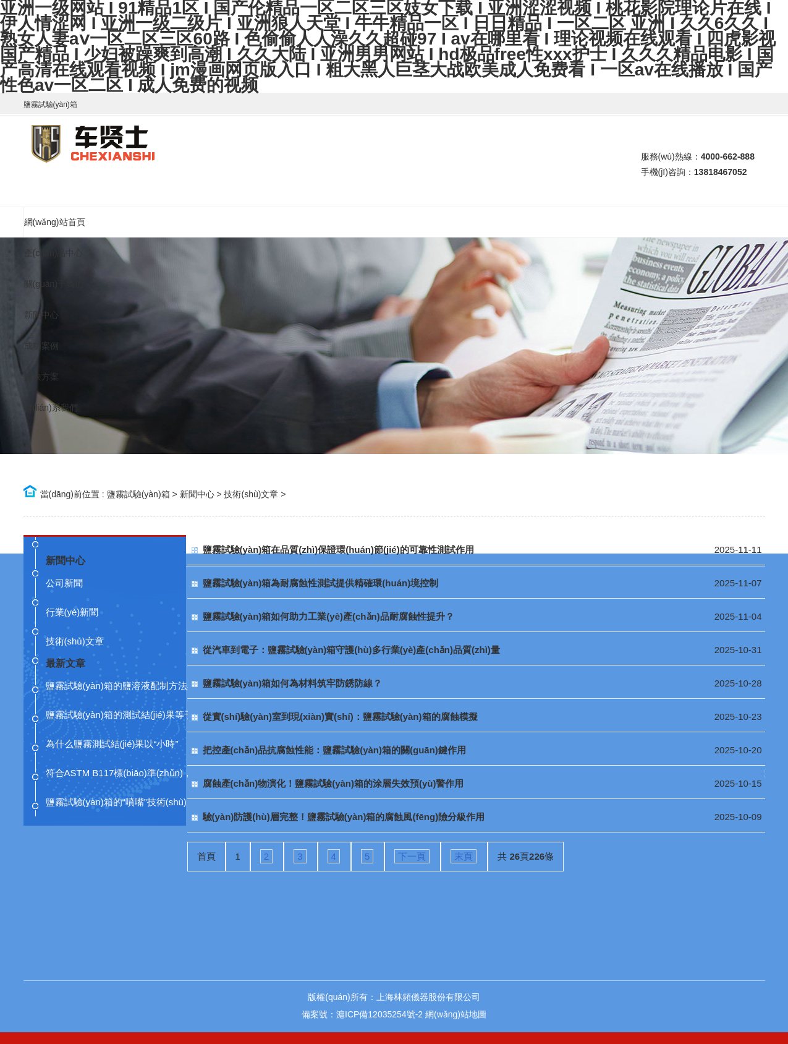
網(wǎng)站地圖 (455, 1014)
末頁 (463, 856)
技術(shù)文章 (251, 494)
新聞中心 (197, 494)
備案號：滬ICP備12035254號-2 (362, 1014)
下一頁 (412, 856)
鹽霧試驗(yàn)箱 (138, 494)
